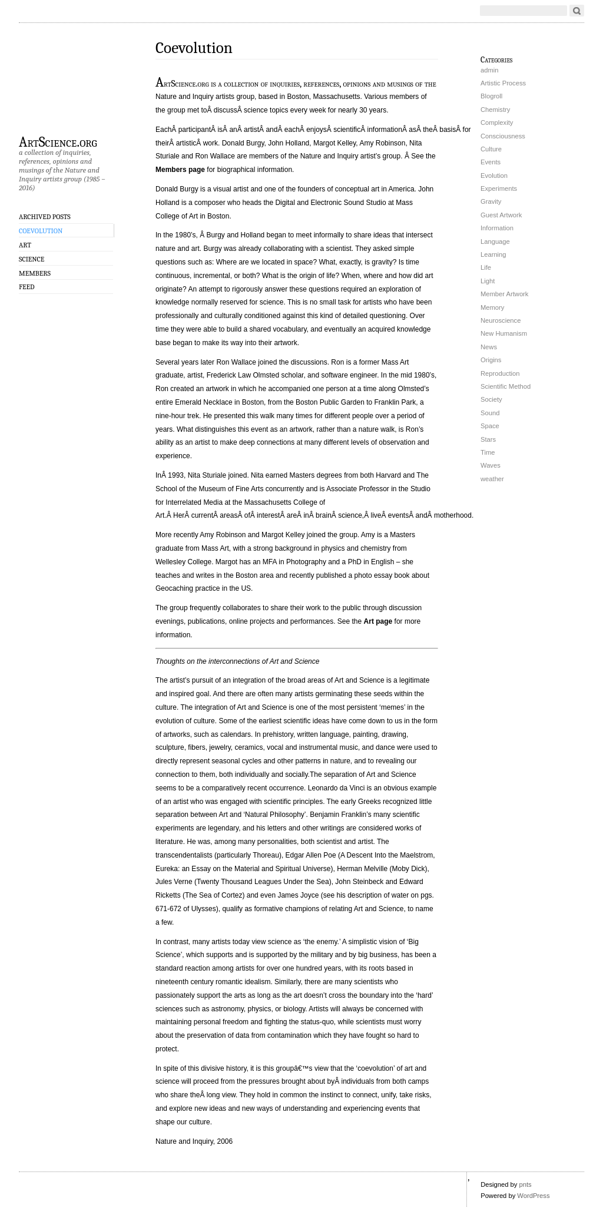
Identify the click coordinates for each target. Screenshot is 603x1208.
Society (491, 399)
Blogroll (491, 96)
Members (35, 273)
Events (491, 162)
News (489, 346)
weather (492, 478)
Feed (27, 287)
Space (490, 425)
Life (486, 267)
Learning (493, 254)
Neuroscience (501, 320)
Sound (490, 412)
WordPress (533, 1195)
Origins (491, 359)
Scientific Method (506, 386)
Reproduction (500, 373)
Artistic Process (503, 83)
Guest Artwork (501, 215)
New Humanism (504, 333)
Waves (491, 465)
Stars (488, 439)
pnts (525, 1184)
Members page (180, 170)
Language (495, 241)
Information (497, 227)
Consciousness (503, 136)
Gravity (491, 201)
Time (488, 452)
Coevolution (40, 231)
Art (25, 245)
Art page (378, 621)
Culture (491, 149)
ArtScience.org (58, 141)
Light (488, 280)
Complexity (497, 122)
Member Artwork (504, 293)
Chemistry (495, 109)
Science (31, 259)
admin (489, 70)
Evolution (494, 175)
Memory (492, 307)
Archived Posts (45, 217)
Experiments (499, 188)
